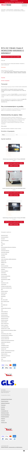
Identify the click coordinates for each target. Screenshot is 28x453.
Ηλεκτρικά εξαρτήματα (9, 9)
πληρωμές (3, 420)
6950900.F (11, 72)
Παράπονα (3, 418)
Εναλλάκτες (3, 269)
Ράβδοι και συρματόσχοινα (5, 355)
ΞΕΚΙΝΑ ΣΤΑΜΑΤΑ (4, 321)
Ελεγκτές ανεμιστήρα (4, 265)
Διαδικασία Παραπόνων (5, 403)
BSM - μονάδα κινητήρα (5, 301)
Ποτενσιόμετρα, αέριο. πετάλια (6, 333)
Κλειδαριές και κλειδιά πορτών (6, 286)
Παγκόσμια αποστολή (5, 416)
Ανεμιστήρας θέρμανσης (5, 250)
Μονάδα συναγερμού (4, 320)
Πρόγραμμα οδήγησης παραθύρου (7, 335)
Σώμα (2, 359)
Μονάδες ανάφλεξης (4, 291)
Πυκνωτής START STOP (5, 338)
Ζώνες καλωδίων (4, 274)
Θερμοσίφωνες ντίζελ (4, 282)
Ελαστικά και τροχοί (4, 235)
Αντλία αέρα (3, 257)
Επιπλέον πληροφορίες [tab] (5, 80)
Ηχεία (2, 281)
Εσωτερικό (3, 238)
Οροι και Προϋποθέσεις (5, 414)
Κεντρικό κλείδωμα (4, 313)
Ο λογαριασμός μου (4, 410)
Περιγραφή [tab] (3, 77)
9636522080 (24, 72)
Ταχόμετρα (3, 343)
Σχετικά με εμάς (4, 422)
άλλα (2, 245)
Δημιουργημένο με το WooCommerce (15, 447)
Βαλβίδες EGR (3, 260)
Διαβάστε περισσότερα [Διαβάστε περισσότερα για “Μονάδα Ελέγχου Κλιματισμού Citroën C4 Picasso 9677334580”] (14, 224)
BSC (2, 298)
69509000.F (15, 72)
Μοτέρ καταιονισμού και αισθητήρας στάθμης (8, 330)
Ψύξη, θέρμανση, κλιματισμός (6, 360)
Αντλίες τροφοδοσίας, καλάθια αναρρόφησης (8, 259)
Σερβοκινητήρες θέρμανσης (5, 342)
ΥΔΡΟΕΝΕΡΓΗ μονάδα (5, 345)
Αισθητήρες (3, 243)
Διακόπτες (3, 264)
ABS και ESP (3, 294)
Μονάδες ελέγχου (17, 9)
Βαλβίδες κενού (3, 262)
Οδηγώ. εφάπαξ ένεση (5, 323)
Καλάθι (22, 450)
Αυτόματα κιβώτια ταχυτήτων (6, 308)
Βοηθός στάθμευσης (4, 311)
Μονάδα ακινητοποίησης (5, 316)
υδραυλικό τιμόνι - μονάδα (5, 328)
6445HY (5, 72)
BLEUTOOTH (3, 296)
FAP (2, 303)
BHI (1, 242)
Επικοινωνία (3, 405)
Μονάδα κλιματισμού (16, 71)
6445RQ (8, 72)
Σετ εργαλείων (3, 357)
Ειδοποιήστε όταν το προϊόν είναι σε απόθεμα (11, 56)
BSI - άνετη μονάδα (4, 299)
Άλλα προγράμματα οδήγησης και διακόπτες (8, 247)
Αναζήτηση (14, 451)
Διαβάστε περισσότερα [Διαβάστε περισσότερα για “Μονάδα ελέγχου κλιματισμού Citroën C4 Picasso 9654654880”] (14, 165)
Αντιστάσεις (3, 255)
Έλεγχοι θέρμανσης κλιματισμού (6, 267)
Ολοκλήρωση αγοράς (5, 412)
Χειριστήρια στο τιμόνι (5, 347)
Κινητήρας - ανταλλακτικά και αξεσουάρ (7, 350)
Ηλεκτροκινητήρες (4, 277)
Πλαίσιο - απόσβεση (4, 325)
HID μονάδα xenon (4, 304)
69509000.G (20, 72)
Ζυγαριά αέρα (3, 272)
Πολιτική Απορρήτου (4, 401)
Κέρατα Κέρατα (3, 284)
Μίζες (2, 289)
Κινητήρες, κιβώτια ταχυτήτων (6, 352)
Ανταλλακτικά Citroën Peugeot (6, 399)
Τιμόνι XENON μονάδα (5, 326)
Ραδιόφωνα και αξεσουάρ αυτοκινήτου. (7, 340)
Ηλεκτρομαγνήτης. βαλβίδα (5, 279)
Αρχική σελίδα (3, 9)
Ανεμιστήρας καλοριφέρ (5, 252)
